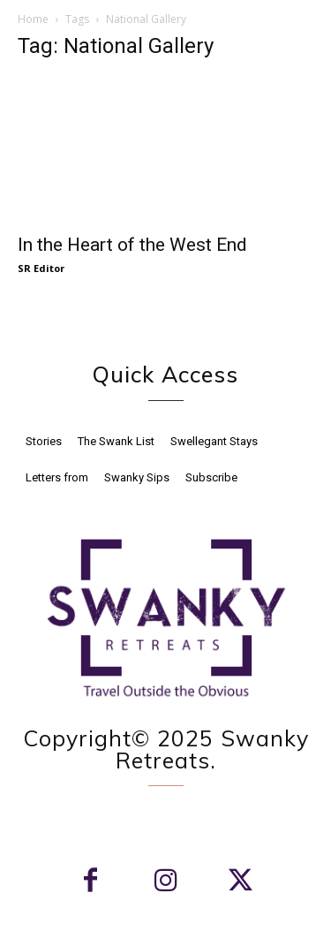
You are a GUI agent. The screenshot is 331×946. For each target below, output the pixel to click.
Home (33, 18)
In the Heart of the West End (132, 244)
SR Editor (41, 268)
